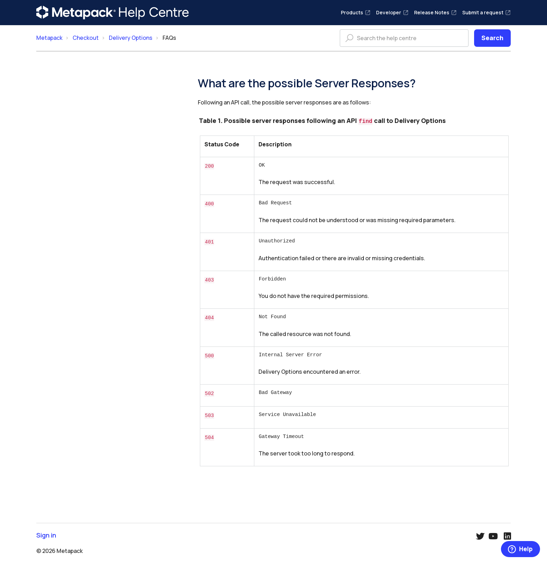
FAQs (169, 38)
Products (355, 12)
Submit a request (486, 12)
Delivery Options (130, 38)
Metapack (49, 38)
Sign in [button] (46, 534)
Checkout (86, 38)
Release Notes (435, 12)
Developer (392, 12)
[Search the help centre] (404, 38)
